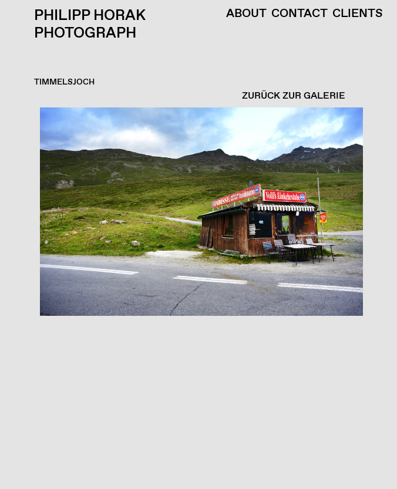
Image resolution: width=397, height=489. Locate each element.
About (246, 14)
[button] (195, 298)
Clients (357, 14)
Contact (299, 14)
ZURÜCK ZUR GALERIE (293, 96)
